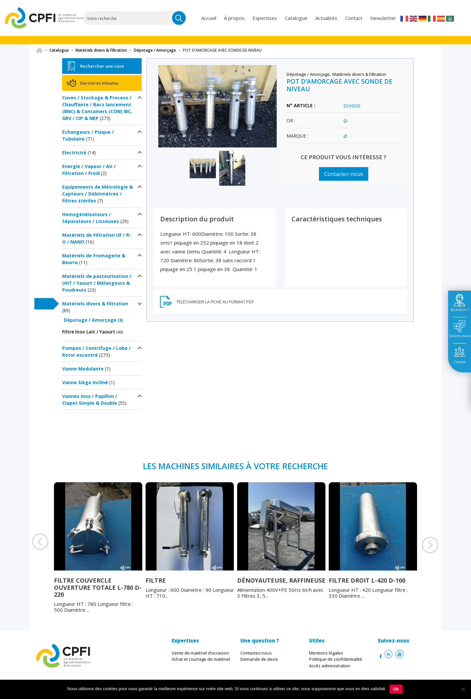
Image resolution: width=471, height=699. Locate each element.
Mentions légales (326, 653)
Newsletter (383, 18)
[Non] (463, 689)
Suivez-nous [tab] (459, 335)
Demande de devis (259, 659)
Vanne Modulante (83, 369)
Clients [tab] (459, 361)
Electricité (74, 152)
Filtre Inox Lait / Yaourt (88, 332)
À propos (234, 18)
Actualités (326, 18)
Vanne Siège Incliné (85, 382)
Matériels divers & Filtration (101, 50)
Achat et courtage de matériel (201, 659)
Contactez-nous (343, 174)
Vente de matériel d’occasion (200, 653)
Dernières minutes (99, 83)
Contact (353, 18)
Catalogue (296, 18)
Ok (396, 689)
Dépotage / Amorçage (155, 50)
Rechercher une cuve (102, 66)
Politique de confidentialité (335, 659)
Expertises (265, 18)
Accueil (208, 18)
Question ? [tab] (459, 309)
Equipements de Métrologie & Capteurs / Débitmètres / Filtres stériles (97, 194)
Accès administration (329, 666)
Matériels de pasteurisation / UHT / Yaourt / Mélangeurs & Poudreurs (96, 283)
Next (422, 553)
